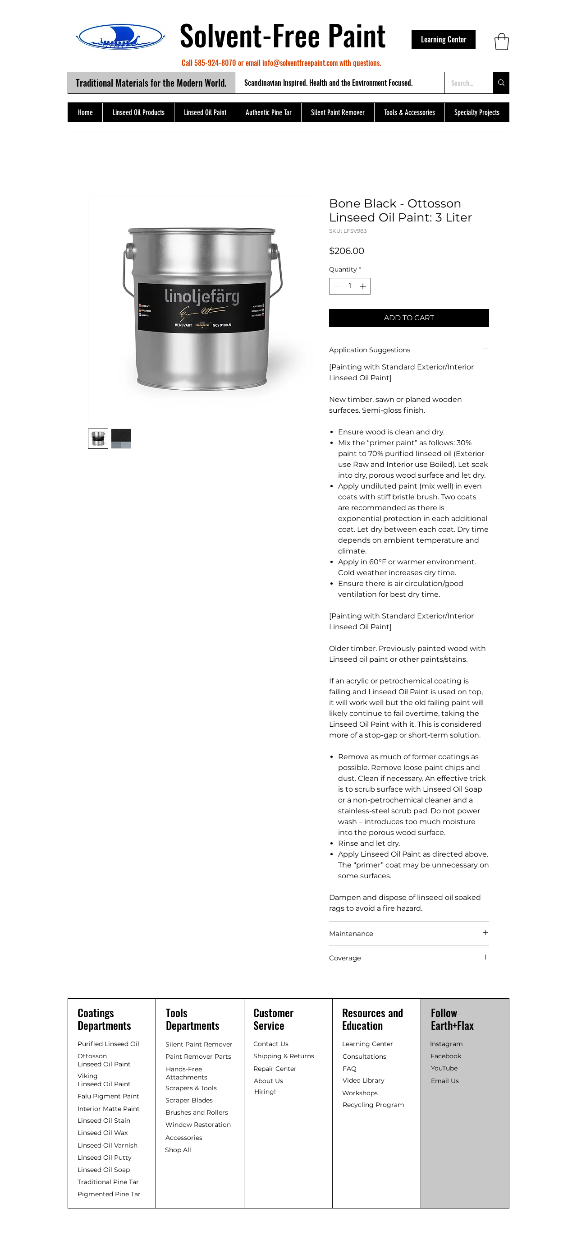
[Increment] (363, 286)
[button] (502, 41)
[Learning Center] (443, 39)
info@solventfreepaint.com (300, 62)
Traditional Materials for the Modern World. (151, 82)
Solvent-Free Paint (282, 34)
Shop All (178, 1150)
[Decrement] (336, 286)
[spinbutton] (350, 286)
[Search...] (462, 82)
